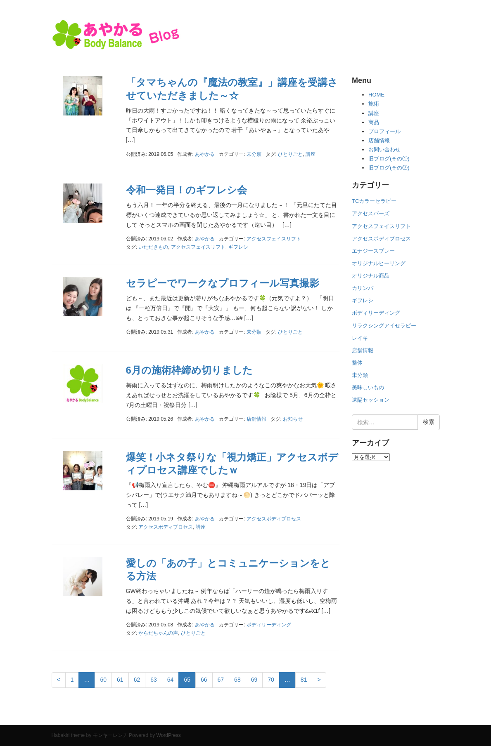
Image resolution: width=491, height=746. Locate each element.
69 (254, 679)
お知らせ (293, 419)
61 (120, 679)
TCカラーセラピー (374, 201)
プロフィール (384, 131)
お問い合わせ (384, 149)
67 (221, 679)
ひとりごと (290, 154)
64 (170, 679)
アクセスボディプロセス (274, 519)
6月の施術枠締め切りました (189, 370)
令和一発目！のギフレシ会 (186, 189)
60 (103, 679)
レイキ (360, 338)
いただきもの (153, 247)
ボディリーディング (269, 625)
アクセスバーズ (370, 213)
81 (304, 679)
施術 (373, 104)
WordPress (169, 735)
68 (237, 679)
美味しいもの (368, 387)
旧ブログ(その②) (389, 168)
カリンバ (362, 288)
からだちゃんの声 (158, 633)
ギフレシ (238, 247)
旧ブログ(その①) (389, 158)
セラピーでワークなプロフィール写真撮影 (222, 283)
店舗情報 (256, 419)
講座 (310, 154)
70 (271, 679)
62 (137, 679)
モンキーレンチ (110, 735)
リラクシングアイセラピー (384, 325)
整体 (357, 363)
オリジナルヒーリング (379, 263)
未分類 (254, 154)
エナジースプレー (373, 251)
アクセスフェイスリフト (274, 239)
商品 (373, 122)
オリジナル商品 (370, 276)
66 (204, 679)
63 (153, 679)
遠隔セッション (370, 400)
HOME (376, 95)
